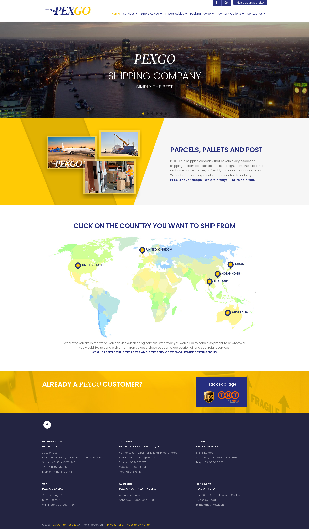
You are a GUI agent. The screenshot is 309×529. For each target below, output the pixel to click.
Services (130, 14)
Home (116, 14)
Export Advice (151, 14)
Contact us (256, 14)
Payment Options (230, 14)
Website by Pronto (138, 525)
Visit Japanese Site (250, 2)
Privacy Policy (115, 525)
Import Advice (176, 14)
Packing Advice (202, 14)
